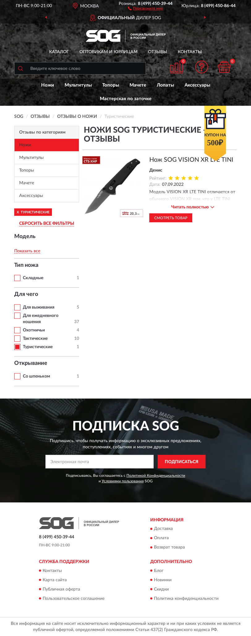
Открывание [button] (30, 363)
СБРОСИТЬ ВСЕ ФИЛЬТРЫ (46, 223)
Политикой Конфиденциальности (155, 475)
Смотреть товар (170, 218)
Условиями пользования (123, 481)
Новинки (163, 580)
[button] (145, 8)
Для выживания (38, 307)
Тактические (35, 338)
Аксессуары (197, 85)
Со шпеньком (36, 376)
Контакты (190, 52)
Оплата (161, 538)
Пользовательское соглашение (73, 598)
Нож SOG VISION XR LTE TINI (191, 160)
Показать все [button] (27, 251)
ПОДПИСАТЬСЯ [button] (181, 462)
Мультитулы (78, 85)
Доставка (163, 529)
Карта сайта (55, 580)
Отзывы (157, 52)
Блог (159, 571)
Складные (33, 278)
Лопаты (165, 85)
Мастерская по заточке (125, 98)
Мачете (138, 85)
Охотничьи (34, 330)
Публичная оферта (61, 589)
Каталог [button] (59, 52)
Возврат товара (169, 547)
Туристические (38, 347)
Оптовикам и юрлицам (108, 52)
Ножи (47, 85)
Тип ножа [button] (26, 265)
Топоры (110, 85)
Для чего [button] (26, 294)
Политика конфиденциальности (186, 598)
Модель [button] (25, 236)
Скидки (161, 589)
